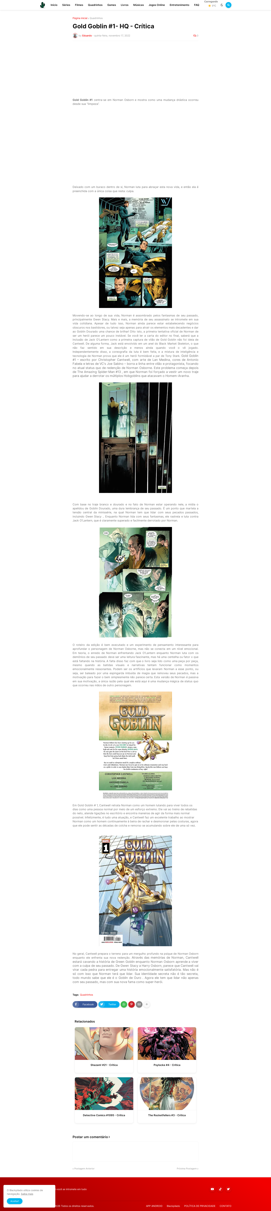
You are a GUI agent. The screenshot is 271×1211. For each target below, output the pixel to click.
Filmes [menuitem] (79, 5)
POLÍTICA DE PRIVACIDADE (199, 1205)
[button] (222, 5)
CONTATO (225, 1205)
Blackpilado (173, 1205)
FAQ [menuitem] (196, 5)
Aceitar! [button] (14, 1201)
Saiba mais (27, 1193)
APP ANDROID (154, 1205)
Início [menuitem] (54, 5)
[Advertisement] (135, 69)
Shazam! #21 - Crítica (104, 1065)
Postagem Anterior (84, 1168)
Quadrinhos (96, 18)
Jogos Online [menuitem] (157, 5)
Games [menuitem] (111, 5)
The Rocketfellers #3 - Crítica (167, 1115)
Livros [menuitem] (124, 5)
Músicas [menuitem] (138, 5)
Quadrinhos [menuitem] (95, 5)
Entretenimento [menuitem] (179, 5)
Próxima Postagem (187, 1168)
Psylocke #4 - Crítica (167, 1065)
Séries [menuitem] (66, 5)
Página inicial (80, 18)
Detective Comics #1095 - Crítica (104, 1115)
